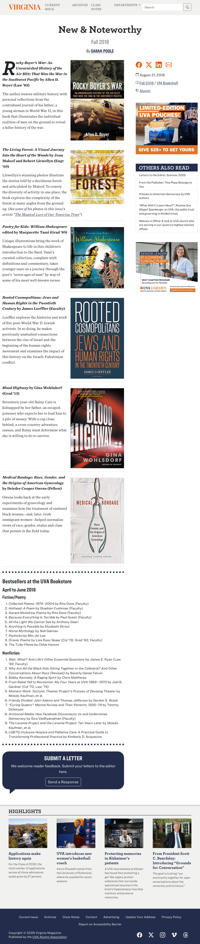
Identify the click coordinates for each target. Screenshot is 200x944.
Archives (80, 5)
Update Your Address (140, 917)
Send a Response (63, 782)
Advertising (111, 917)
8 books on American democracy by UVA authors (164, 196)
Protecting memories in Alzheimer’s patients (123, 858)
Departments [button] (126, 5)
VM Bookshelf (167, 83)
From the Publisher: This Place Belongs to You (165, 184)
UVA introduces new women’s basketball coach (74, 858)
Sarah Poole (102, 50)
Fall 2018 (147, 83)
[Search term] (162, 7)
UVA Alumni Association (49, 937)
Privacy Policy (171, 917)
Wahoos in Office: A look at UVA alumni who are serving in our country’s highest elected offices (166, 225)
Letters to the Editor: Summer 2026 (162, 175)
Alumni (145, 91)
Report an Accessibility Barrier (100, 924)
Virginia (24, 7)
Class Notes (96, 7)
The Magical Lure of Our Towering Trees (47, 214)
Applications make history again (25, 855)
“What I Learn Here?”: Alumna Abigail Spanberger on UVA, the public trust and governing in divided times (166, 209)
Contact (91, 917)
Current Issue (52, 7)
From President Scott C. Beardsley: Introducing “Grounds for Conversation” (172, 860)
